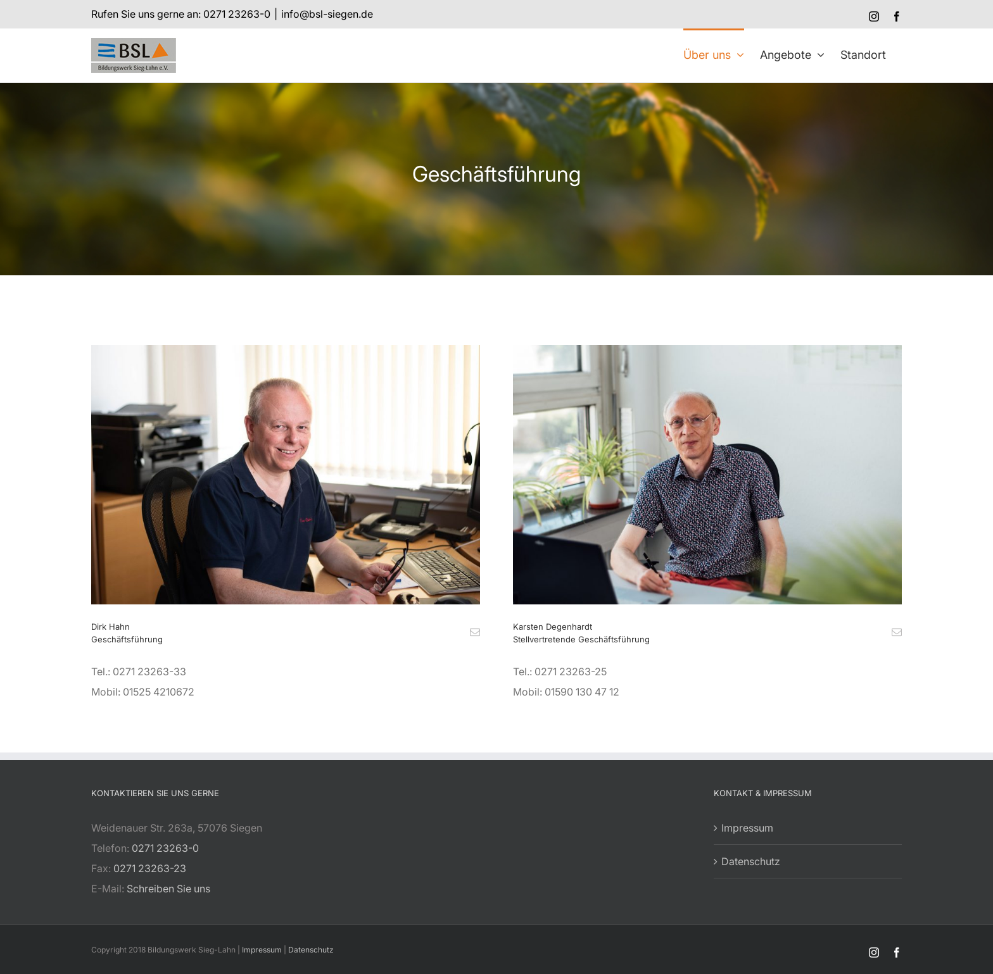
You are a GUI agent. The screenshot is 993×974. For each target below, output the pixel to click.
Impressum (747, 827)
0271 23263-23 (149, 868)
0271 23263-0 (165, 848)
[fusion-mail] (475, 632)
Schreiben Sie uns (168, 888)
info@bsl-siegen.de (327, 14)
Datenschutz (750, 861)
